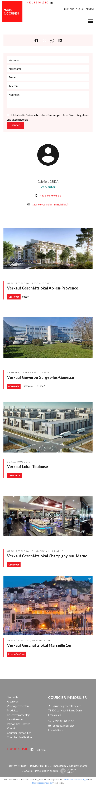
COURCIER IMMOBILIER (67, 697)
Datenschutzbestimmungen (43, 115)
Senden (15, 125)
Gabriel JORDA (48, 181)
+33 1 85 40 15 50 (63, 721)
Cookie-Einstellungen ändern (41, 770)
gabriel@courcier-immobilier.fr (50, 204)
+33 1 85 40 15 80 (37, 2)
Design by (67, 771)
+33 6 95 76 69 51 (50, 195)
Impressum (59, 765)
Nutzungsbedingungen (42, 783)
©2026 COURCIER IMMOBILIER (29, 766)
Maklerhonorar (78, 765)
